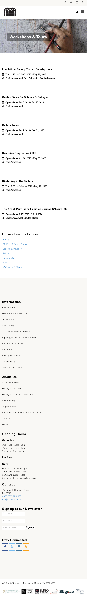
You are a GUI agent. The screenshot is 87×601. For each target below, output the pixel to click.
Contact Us (7, 419)
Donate (5, 425)
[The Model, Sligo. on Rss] (26, 547)
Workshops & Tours (12, 267)
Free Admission (31, 79)
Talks (5, 263)
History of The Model (12, 389)
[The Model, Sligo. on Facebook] (5, 547)
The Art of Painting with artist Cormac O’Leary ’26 (34, 209)
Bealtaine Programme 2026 (19, 153)
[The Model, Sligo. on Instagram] (19, 547)
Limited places (47, 79)
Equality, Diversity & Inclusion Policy (20, 338)
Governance (8, 320)
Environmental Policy (12, 344)
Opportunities (9, 407)
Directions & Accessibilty (14, 314)
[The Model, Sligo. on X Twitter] (12, 547)
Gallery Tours (10, 125)
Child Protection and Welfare (16, 332)
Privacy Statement (11, 356)
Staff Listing (8, 326)
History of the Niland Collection (17, 395)
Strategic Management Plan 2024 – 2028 (21, 413)
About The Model (10, 383)
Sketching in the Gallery (17, 181)
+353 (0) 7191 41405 (11, 497)
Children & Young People (14, 245)
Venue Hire (7, 350)
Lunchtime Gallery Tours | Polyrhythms (27, 69)
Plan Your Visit (9, 308)
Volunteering (8, 401)
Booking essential (14, 79)
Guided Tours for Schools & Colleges (25, 97)
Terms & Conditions (12, 368)
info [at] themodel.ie (11, 500)
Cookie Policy (8, 362)
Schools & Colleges (12, 249)
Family (5, 240)
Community (8, 258)
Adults (5, 254)
